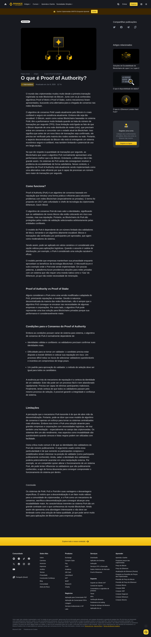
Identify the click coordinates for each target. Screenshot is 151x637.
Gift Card (68, 572)
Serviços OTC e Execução (99, 566)
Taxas (92, 593)
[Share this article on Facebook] (121, 27)
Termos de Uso (89, 626)
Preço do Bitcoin (121, 565)
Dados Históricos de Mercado (100, 569)
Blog (41, 581)
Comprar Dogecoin (122, 594)
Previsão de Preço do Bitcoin (125, 579)
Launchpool (69, 575)
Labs (66, 609)
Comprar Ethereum (122, 597)
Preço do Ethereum (122, 568)
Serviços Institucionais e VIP (74, 606)
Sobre (42, 557)
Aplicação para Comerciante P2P (76, 597)
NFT (66, 578)
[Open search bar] (118, 4)
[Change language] (141, 4)
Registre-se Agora (126, 143)
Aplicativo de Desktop (97, 560)
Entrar (124, 4)
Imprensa (43, 566)
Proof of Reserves (96, 572)
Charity (67, 587)
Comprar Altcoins (121, 600)
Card (66, 566)
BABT (67, 581)
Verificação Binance (96, 599)
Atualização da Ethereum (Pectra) (127, 571)
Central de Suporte (96, 585)
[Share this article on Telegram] (128, 27)
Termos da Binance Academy (111, 626)
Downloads (94, 557)
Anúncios (43, 563)
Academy (68, 569)
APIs (92, 596)
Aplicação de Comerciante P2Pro (76, 600)
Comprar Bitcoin (121, 585)
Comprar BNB (120, 588)
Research (68, 584)
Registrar (134, 4)
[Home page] (16, 4)
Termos (42, 572)
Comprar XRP (120, 591)
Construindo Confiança (47, 578)
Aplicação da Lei (95, 608)
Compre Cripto (70, 560)
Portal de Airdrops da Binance (100, 605)
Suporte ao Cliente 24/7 (98, 583)
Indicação (93, 563)
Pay (66, 563)
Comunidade (44, 584)
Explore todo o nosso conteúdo (75, 541)
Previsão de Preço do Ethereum (126, 582)
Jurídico (42, 569)
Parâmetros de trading (97, 602)
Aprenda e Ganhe (121, 557)
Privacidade (43, 575)
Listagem (68, 603)
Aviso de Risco (98, 626)
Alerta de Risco (45, 587)
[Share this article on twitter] (114, 27)
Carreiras (43, 560)
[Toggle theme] (146, 4)
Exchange (68, 557)
